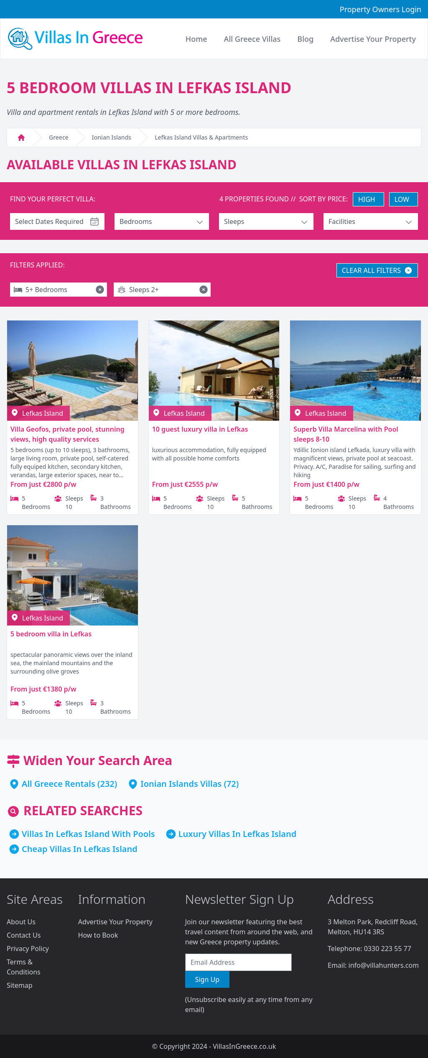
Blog (305, 39)
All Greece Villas (252, 39)
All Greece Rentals (58, 783)
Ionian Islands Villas (181, 783)
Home (196, 39)
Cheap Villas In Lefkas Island (80, 849)
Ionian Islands (111, 137)
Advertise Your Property (115, 921)
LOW (402, 199)
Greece (59, 137)
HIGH (366, 199)
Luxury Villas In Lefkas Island (237, 833)
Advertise (373, 39)
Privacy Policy (28, 948)
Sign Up (207, 979)
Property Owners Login (380, 9)
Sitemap (20, 985)
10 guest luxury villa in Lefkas (200, 429)
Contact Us (24, 935)
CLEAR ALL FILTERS (377, 270)
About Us (21, 921)
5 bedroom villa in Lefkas (51, 633)
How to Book (98, 935)
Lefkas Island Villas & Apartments (201, 137)
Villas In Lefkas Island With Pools (88, 833)
